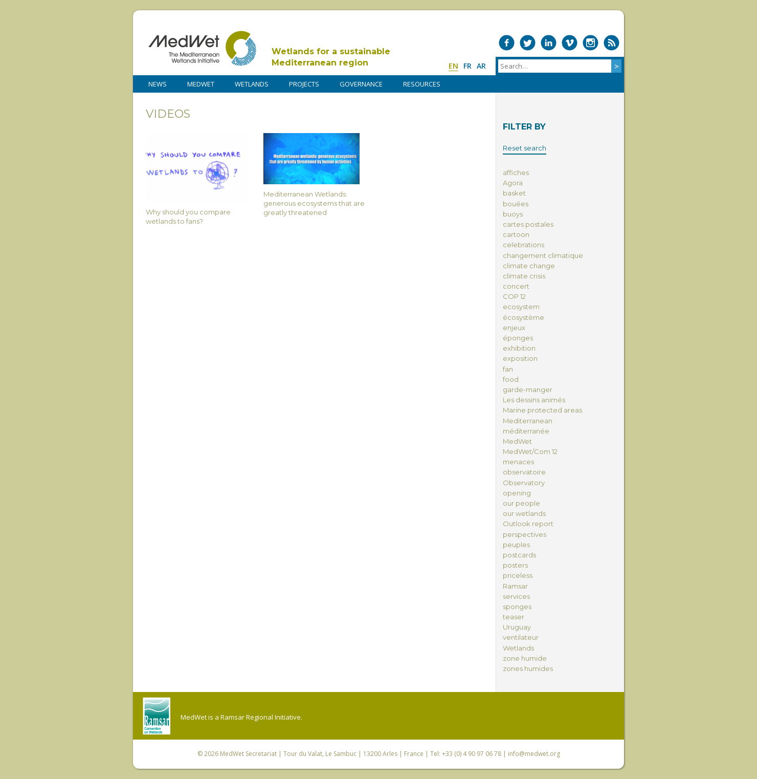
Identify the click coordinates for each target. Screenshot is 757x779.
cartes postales (528, 224)
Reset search (524, 148)
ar (481, 66)
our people (521, 503)
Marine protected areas (542, 410)
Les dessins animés (534, 400)
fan (508, 369)
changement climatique (543, 255)
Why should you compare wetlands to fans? (197, 179)
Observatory (524, 483)
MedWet (202, 48)
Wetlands (518, 648)
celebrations (523, 245)
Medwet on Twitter (528, 43)
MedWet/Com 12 (530, 451)
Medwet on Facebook (507, 43)
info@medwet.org (534, 753)
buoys (513, 214)
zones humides (528, 668)
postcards (519, 555)
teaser (513, 617)
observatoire (524, 472)
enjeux (514, 327)
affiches (516, 172)
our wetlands (524, 513)
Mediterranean (527, 421)
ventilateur (521, 637)
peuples (516, 544)
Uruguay (517, 627)
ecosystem (521, 306)
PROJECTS (304, 84)
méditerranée (526, 431)
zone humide (525, 658)
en (453, 66)
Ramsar (515, 586)
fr (467, 66)
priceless (517, 575)
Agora (513, 183)
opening (517, 493)
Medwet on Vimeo (569, 43)
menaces (518, 462)
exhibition (519, 348)
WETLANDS (252, 84)
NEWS (157, 84)
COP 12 (514, 296)
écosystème (523, 317)
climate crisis (524, 276)
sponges (517, 606)
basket (514, 193)
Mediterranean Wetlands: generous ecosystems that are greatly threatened (314, 175)
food (511, 379)
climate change (529, 266)
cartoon (516, 234)
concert (516, 286)
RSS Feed (611, 43)
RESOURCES (421, 84)
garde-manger (527, 389)
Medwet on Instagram (590, 43)
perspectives (524, 534)
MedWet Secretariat (248, 753)
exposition (520, 358)
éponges (518, 338)
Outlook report (528, 524)
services (516, 596)
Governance (361, 84)
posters (515, 565)
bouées (515, 204)
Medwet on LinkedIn (548, 43)
